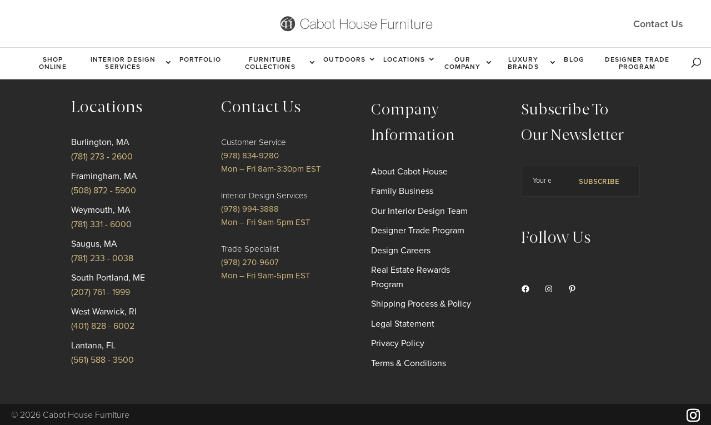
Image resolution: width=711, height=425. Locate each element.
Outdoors (344, 59)
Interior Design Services (123, 63)
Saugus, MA (94, 243)
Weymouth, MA (101, 210)
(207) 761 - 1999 (100, 292)
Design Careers (400, 250)
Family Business (402, 191)
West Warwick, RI (104, 311)
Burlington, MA (100, 142)
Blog (574, 59)
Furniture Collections (270, 63)
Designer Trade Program (637, 63)
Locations (404, 59)
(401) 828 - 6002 (102, 326)
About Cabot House (409, 171)
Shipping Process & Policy (421, 303)
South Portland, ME (108, 277)
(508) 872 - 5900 (103, 190)
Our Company (462, 63)
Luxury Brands (523, 63)
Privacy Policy (397, 343)
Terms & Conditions (408, 363)
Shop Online (53, 63)
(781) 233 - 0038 (102, 258)
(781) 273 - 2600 (102, 156)
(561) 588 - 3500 (102, 360)
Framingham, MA (104, 176)
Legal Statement (402, 323)
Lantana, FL (93, 345)
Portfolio (200, 59)
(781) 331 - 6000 (101, 224)
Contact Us (658, 23)
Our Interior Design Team (419, 211)
